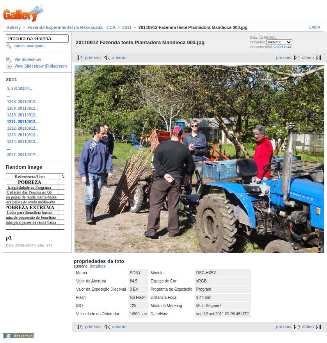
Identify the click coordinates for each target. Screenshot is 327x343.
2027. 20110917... (23, 155)
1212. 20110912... (23, 128)
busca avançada (29, 46)
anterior (119, 57)
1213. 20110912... (23, 135)
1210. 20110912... (23, 115)
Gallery (13, 27)
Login (314, 27)
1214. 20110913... (23, 141)
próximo (283, 57)
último (308, 57)
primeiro (93, 57)
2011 (127, 27)
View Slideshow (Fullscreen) (40, 66)
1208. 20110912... (23, 102)
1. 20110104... (19, 88)
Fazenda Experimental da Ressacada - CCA (71, 27)
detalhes (98, 266)
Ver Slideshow (27, 59)
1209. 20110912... (23, 108)
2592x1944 (282, 47)
